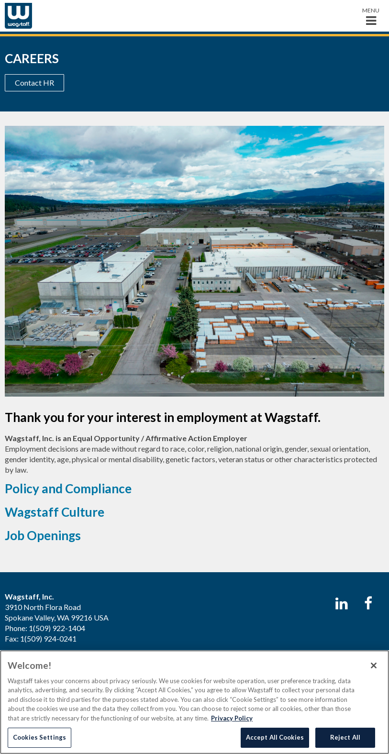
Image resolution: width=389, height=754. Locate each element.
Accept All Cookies (275, 737)
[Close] (373, 665)
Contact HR (34, 82)
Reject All (345, 737)
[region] (194, 702)
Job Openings (43, 535)
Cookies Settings (39, 737)
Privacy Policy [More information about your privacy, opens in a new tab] (232, 718)
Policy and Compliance (68, 488)
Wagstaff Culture (54, 512)
